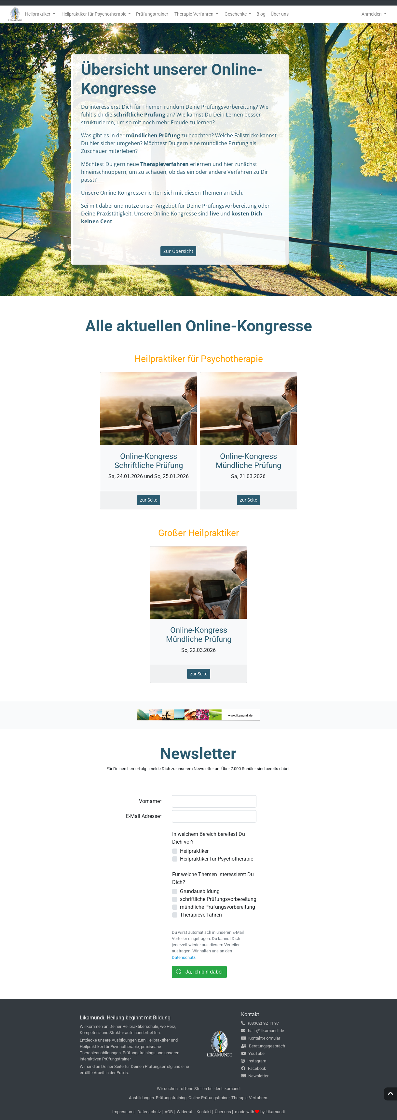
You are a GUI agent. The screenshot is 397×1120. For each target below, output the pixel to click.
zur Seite (148, 500)
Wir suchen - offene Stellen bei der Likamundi (198, 1088)
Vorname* (150, 801)
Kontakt (204, 1111)
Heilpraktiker (194, 851)
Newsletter (254, 1075)
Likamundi (275, 1111)
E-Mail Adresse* (144, 816)
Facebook (253, 1068)
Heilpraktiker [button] (38, 14)
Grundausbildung (200, 891)
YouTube (253, 1053)
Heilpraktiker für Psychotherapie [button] (94, 14)
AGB (169, 1111)
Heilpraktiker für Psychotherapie (216, 859)
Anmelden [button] (372, 14)
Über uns (223, 1111)
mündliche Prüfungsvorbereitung (217, 907)
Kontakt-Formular (260, 1038)
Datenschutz (183, 957)
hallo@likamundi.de (262, 1030)
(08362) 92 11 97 (260, 1023)
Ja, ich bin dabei (199, 972)
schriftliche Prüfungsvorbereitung (218, 899)
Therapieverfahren (201, 915)
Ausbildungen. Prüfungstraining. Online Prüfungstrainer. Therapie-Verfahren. (198, 1097)
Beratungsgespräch (263, 1046)
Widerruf (185, 1111)
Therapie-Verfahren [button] (194, 14)
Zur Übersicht (178, 251)
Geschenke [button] (236, 14)
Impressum (122, 1111)
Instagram (253, 1060)
